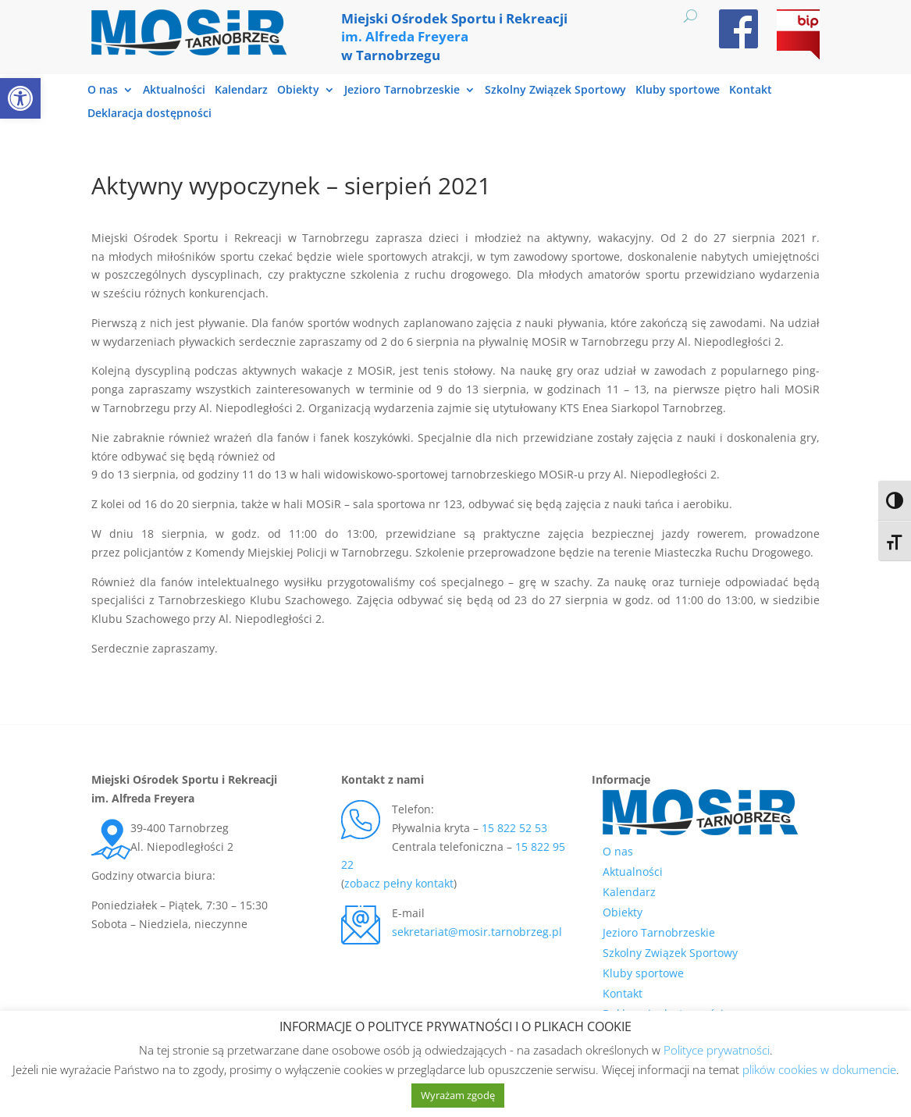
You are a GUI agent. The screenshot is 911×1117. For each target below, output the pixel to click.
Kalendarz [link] (241, 90)
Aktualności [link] (174, 90)
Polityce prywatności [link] (717, 1050)
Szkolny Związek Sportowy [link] (555, 90)
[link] (20, 98)
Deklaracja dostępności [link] (149, 114)
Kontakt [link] (750, 90)
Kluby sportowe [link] (677, 90)
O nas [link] (102, 90)
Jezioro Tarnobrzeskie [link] (402, 90)
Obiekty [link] (298, 90)
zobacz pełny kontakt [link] (399, 883)
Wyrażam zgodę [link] (458, 1095)
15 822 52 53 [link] (514, 827)
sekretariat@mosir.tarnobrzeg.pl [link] (477, 931)
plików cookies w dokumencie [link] (819, 1069)
